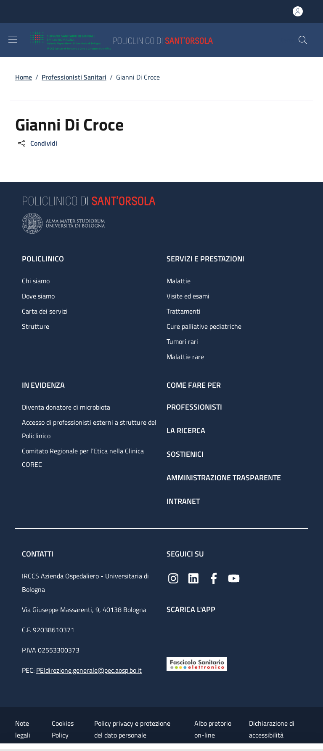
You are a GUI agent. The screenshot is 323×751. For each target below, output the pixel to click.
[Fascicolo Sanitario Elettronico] (197, 663)
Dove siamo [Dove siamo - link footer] (38, 296)
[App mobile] (173, 633)
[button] (303, 40)
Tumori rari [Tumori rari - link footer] (182, 341)
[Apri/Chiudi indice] (4, 747)
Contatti (38, 553)
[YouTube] (234, 577)
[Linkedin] (193, 577)
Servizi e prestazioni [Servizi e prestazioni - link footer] (205, 258)
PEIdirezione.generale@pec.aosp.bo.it (89, 670)
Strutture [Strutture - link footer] (35, 326)
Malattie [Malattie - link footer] (179, 281)
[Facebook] (213, 577)
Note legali (22, 729)
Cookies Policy (63, 729)
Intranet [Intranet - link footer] (183, 501)
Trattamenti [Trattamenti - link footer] (184, 311)
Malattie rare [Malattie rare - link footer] (185, 357)
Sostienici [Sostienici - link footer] (185, 454)
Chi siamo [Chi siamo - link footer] (36, 281)
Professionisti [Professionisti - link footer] (194, 407)
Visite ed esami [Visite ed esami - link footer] (188, 296)
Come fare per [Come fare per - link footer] (194, 385)
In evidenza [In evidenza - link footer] (43, 385)
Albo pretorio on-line (212, 729)
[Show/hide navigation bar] (12, 39)
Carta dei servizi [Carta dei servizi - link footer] (45, 311)
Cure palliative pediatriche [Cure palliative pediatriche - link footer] (204, 326)
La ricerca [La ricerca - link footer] (186, 430)
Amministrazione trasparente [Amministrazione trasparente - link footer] (224, 477)
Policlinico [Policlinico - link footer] (43, 258)
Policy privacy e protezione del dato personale (132, 729)
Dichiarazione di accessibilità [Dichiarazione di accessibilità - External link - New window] (271, 729)
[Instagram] (173, 577)
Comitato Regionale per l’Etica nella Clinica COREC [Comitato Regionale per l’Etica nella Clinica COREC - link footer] (83, 457)
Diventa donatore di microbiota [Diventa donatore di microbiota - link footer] (66, 407)
